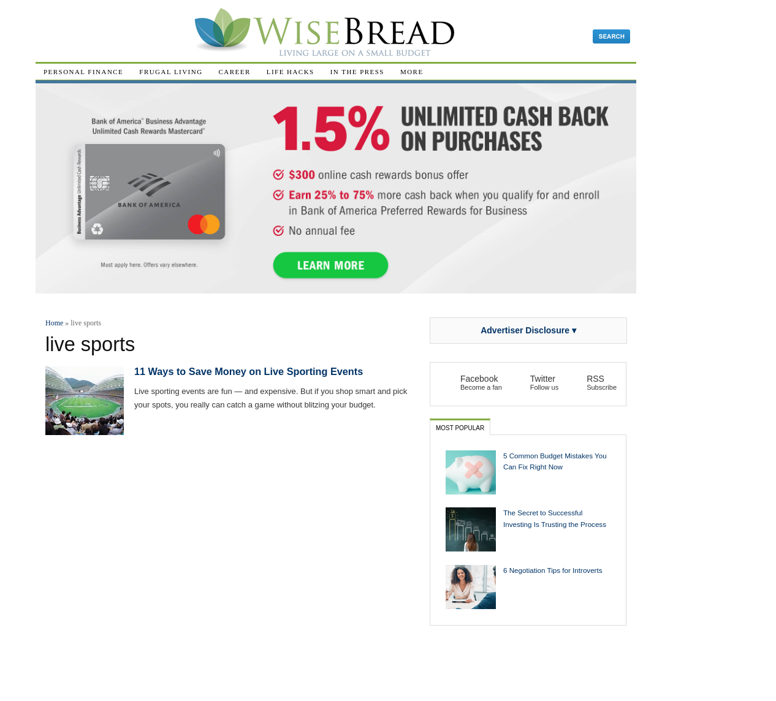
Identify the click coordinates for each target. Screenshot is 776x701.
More (412, 71)
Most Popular (460, 428)
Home (54, 323)
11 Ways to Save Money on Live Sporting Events (248, 371)
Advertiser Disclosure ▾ (528, 330)
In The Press (357, 71)
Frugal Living (170, 71)
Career (235, 71)
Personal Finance (83, 71)
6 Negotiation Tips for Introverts (553, 570)
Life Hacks (290, 71)
